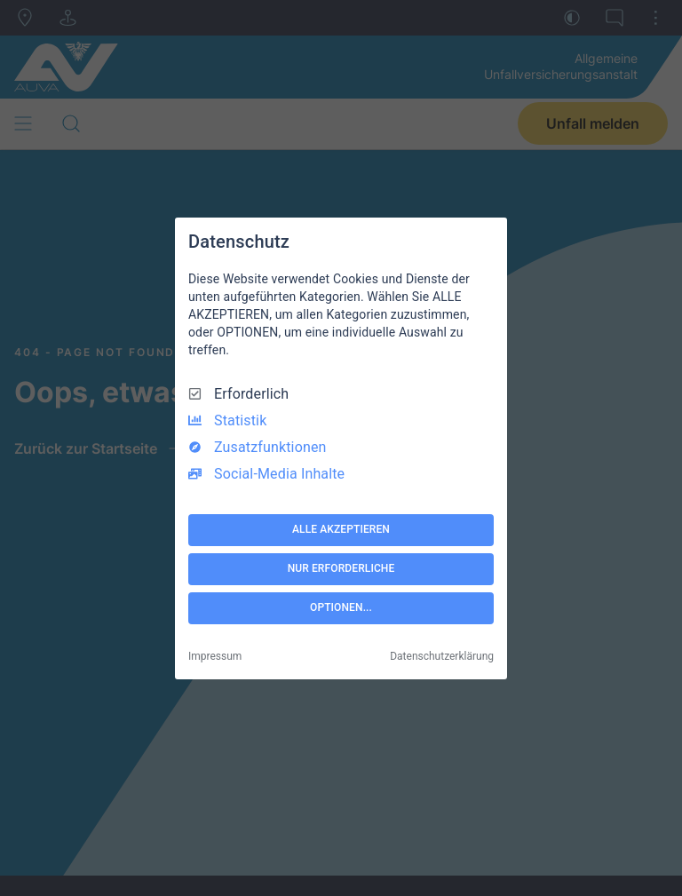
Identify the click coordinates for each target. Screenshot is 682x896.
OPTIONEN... (341, 607)
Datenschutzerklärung (442, 656)
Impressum (215, 656)
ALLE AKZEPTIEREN (341, 529)
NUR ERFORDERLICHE (341, 568)
